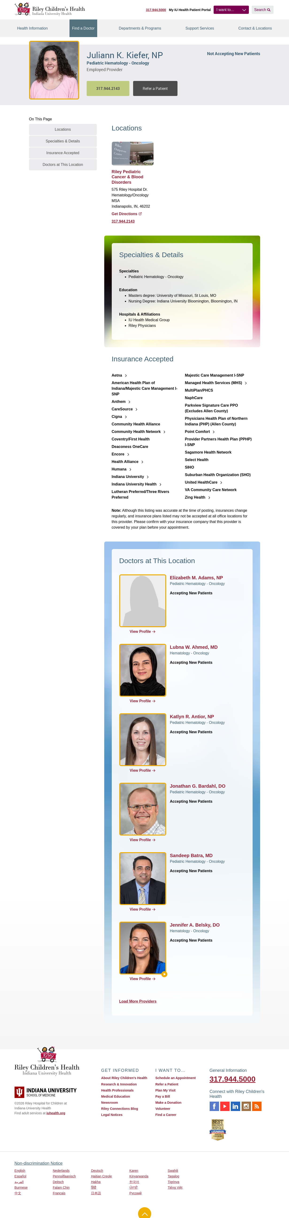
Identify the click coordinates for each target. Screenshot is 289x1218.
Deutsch (97, 1170)
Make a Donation (168, 1102)
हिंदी (93, 1187)
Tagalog (173, 1176)
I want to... (225, 10)
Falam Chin (61, 1187)
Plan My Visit (165, 1090)
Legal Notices (112, 1115)
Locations (63, 129)
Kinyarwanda (138, 1176)
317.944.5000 (156, 10)
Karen (133, 1170)
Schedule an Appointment (175, 1078)
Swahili (173, 1170)
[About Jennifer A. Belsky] (164, 974)
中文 (18, 1193)
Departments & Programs (140, 28)
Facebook (214, 1106)
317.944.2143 (123, 221)
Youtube (225, 1106)
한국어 (134, 1182)
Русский (135, 1193)
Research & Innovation (119, 1084)
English (20, 1170)
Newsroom (109, 1102)
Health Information (32, 28)
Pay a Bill (162, 1096)
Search (260, 10)
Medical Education (115, 1096)
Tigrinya (173, 1182)
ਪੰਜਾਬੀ (133, 1187)
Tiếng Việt (175, 1187)
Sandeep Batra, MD (191, 855)
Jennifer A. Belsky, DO (195, 925)
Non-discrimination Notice (39, 1163)
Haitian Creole (101, 1176)
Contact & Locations (255, 28)
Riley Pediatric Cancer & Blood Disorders (127, 177)
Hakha (95, 1182)
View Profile (142, 632)
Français (59, 1193)
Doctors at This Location (62, 165)
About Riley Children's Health (124, 1078)
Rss (257, 1106)
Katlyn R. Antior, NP (192, 716)
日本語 (96, 1193)
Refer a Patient (155, 88)
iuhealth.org (55, 1113)
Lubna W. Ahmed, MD (194, 647)
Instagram (246, 1106)
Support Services (199, 28)
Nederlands (61, 1170)
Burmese (21, 1187)
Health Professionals (117, 1090)
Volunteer (162, 1109)
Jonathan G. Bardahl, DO (198, 786)
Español (21, 1176)
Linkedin (235, 1106)
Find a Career (165, 1115)
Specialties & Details (63, 141)
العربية (19, 1182)
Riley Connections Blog (119, 1109)
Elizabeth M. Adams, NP (196, 577)
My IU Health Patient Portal (190, 10)
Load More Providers (141, 1001)
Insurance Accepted (62, 153)
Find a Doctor (83, 28)
